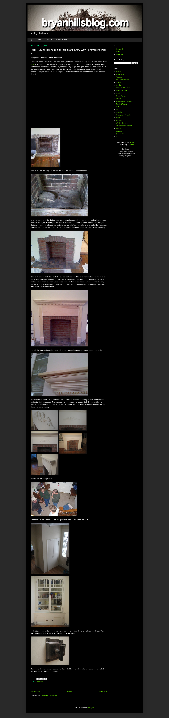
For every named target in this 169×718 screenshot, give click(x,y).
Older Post (103, 691)
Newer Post (35, 691)
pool (117, 136)
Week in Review (122, 123)
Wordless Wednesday (124, 126)
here (32, 64)
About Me (39, 40)
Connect (49, 40)
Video (42, 682)
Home (69, 691)
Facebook (119, 49)
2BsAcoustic (120, 74)
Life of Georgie (121, 90)
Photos (118, 99)
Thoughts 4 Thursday (123, 115)
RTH (38, 682)
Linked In (119, 54)
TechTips (119, 112)
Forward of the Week (123, 88)
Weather (119, 120)
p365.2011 (120, 134)
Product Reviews (61, 40)
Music (118, 93)
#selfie (118, 72)
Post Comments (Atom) (49, 695)
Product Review (121, 104)
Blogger (132, 142)
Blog (30, 40)
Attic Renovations (122, 80)
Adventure (119, 77)
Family (118, 85)
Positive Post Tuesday (124, 101)
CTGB (118, 82)
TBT (117, 109)
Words (118, 128)
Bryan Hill (131, 144)
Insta (118, 52)
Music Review (121, 96)
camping (119, 131)
